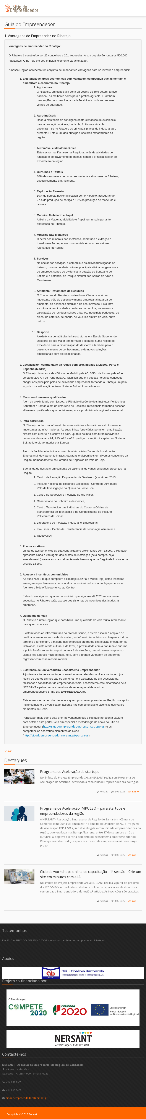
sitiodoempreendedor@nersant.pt (26, 1097)
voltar (8, 751)
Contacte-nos (14, 1054)
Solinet (33, 1114)
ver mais (134, 791)
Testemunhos (14, 930)
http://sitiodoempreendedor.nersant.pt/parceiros (56, 735)
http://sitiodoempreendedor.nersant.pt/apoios (74, 726)
